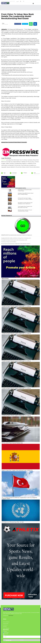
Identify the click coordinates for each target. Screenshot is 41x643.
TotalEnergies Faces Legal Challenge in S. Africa (16, 308)
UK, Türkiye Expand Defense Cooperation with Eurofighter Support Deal (19, 499)
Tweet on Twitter (25, 25)
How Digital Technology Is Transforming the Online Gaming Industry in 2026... (14, 241)
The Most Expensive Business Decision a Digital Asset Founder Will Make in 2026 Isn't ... (16, 245)
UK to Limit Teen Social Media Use (12, 444)
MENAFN (4, 31)
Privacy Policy (5, 624)
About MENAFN (6, 629)
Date (3, 25)
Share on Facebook (18, 25)
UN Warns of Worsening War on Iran (13, 523)
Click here (10, 616)
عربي (17, 1)
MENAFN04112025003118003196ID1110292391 (14, 144)
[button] (20, 1)
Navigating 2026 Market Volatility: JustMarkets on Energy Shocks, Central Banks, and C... (16, 240)
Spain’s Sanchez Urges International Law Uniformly (17, 471)
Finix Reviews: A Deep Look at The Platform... (9, 243)
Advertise (5, 627)
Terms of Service (6, 622)
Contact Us (5, 626)
